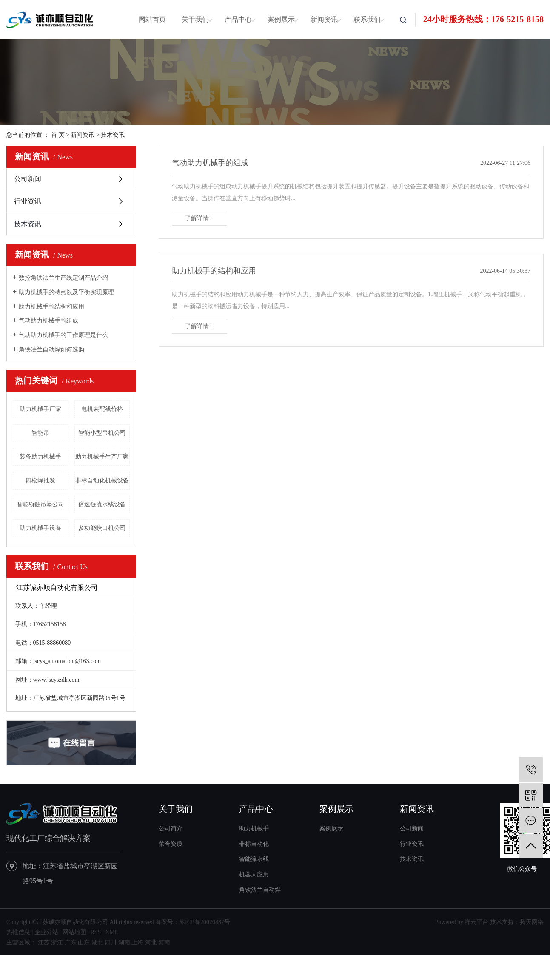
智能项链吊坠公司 (40, 504)
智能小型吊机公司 (102, 433)
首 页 (58, 135)
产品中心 (238, 19)
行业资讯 (27, 201)
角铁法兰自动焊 (260, 890)
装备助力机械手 (40, 456)
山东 (84, 942)
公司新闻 (27, 178)
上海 (137, 942)
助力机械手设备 (40, 528)
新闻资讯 (324, 19)
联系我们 (367, 19)
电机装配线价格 (102, 409)
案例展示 (281, 19)
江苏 (44, 942)
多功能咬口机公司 (102, 528)
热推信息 (18, 932)
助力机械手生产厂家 (102, 456)
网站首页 (152, 19)
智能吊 (40, 433)
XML (111, 932)
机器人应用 (254, 874)
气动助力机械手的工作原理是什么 (63, 335)
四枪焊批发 (40, 480)
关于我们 (195, 19)
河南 (164, 942)
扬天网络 (532, 922)
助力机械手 (254, 828)
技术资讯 (113, 135)
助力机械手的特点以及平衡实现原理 (66, 292)
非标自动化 (254, 844)
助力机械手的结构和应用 (51, 306)
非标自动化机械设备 (102, 480)
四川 (111, 942)
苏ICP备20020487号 (204, 922)
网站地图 (74, 932)
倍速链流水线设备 (102, 504)
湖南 (124, 942)
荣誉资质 (170, 844)
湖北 (97, 942)
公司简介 (170, 828)
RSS (95, 932)
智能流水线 (254, 859)
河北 (151, 942)
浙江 (57, 942)
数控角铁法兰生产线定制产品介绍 (63, 278)
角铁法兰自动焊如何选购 (51, 349)
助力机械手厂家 (40, 409)
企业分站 (46, 932)
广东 (71, 942)
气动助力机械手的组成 (48, 320)
